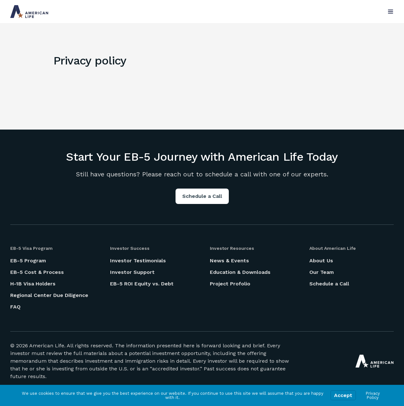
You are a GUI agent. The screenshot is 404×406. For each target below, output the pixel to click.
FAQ (15, 307)
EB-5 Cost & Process (37, 272)
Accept (343, 395)
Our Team (321, 272)
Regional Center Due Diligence (49, 295)
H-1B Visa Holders (33, 284)
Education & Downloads (240, 272)
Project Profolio (230, 284)
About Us (321, 261)
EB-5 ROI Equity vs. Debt (142, 284)
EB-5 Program (28, 261)
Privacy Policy (372, 395)
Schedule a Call (202, 196)
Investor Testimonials (138, 261)
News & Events (229, 261)
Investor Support (132, 272)
